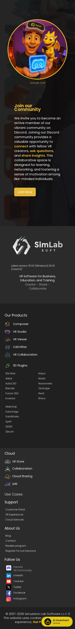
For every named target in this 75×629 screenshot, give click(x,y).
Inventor (10, 398)
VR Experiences (14, 514)
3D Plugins (16, 365)
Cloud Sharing (18, 476)
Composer (17, 324)
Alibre (8, 378)
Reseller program (15, 545)
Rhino (41, 398)
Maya (41, 373)
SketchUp (11, 406)
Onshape (44, 388)
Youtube (14, 581)
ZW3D (8, 426)
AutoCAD (10, 383)
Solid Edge (11, 411)
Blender (10, 388)
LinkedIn (14, 575)
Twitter (13, 587)
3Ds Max (10, 373)
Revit (41, 393)
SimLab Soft (37, 83)
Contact (10, 540)
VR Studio (16, 332)
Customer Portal (15, 509)
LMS (11, 484)
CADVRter (16, 347)
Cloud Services (14, 519)
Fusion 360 (12, 393)
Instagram (16, 598)
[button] (25, 192)
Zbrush (9, 431)
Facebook (15, 592)
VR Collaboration (21, 355)
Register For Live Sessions (20, 550)
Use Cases (14, 494)
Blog (8, 535)
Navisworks (45, 383)
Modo (41, 378)
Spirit (8, 421)
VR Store (14, 461)
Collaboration (18, 469)
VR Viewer (16, 339)
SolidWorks (12, 416)
